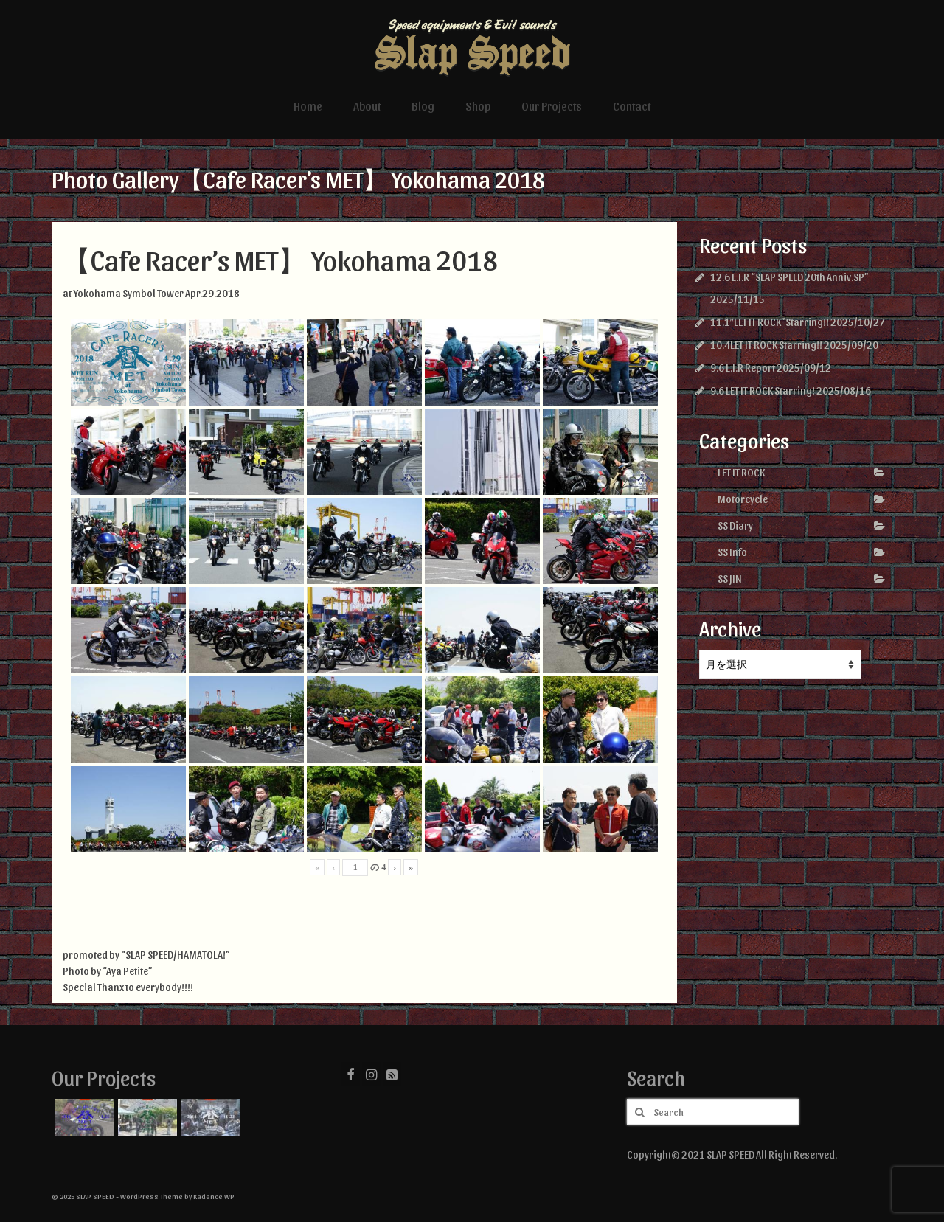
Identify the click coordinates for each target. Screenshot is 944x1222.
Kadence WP (214, 1196)
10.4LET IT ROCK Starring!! (766, 345)
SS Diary (735, 525)
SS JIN (730, 578)
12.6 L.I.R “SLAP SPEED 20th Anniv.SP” (789, 277)
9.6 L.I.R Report (742, 367)
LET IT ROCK (741, 472)
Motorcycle (743, 499)
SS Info (732, 552)
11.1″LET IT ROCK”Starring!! (770, 322)
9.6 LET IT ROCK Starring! (762, 390)
